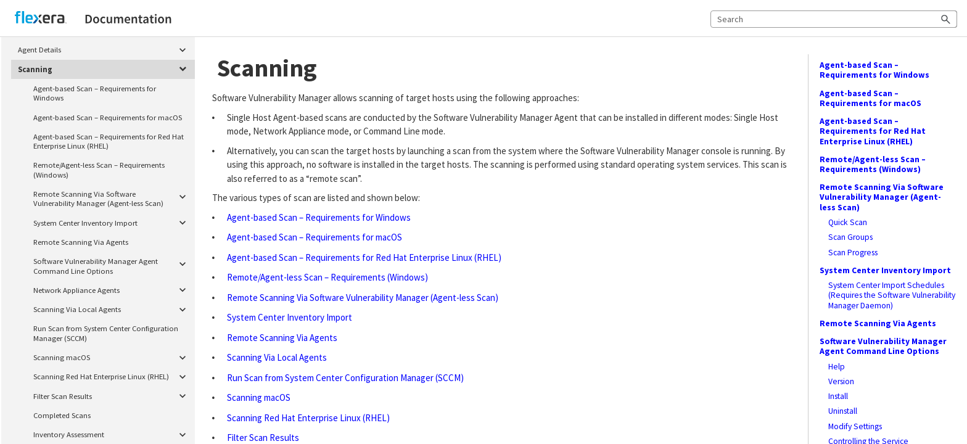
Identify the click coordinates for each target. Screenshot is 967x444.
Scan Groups (850, 237)
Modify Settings (855, 427)
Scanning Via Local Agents (112, 309)
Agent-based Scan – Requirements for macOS (107, 117)
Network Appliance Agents (112, 290)
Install (838, 396)
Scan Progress (853, 253)
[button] (946, 19)
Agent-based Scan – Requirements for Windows (94, 92)
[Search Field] (833, 19)
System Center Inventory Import (112, 223)
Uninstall (842, 411)
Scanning (104, 69)
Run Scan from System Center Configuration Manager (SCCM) (105, 332)
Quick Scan (847, 223)
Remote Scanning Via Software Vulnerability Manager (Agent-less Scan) (112, 197)
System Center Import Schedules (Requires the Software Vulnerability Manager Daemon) (891, 296)
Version (841, 382)
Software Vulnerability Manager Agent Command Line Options (112, 264)
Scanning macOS (112, 357)
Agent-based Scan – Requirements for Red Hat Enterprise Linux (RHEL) (108, 140)
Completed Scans (62, 415)
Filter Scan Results (112, 396)
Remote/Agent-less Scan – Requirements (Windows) (99, 169)
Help (836, 367)
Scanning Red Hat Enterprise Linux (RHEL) (112, 377)
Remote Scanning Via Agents (80, 242)
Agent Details (104, 50)
